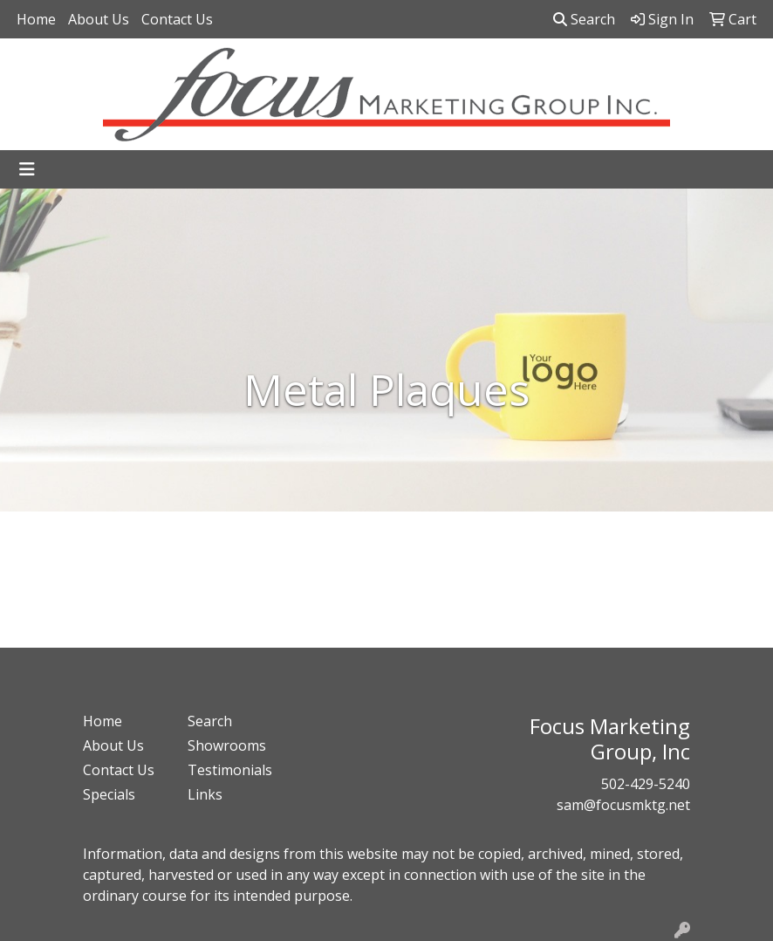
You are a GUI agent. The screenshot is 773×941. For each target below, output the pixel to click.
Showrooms (227, 745)
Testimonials (229, 770)
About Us (98, 19)
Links (205, 794)
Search (584, 19)
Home (36, 19)
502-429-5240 (645, 783)
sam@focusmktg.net (623, 804)
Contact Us (177, 19)
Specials (109, 794)
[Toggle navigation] (27, 169)
